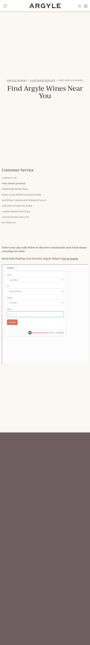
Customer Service (42, 80)
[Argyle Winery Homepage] (45, 6)
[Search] (79, 5)
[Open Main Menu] (5, 5)
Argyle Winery (17, 80)
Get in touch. (70, 258)
